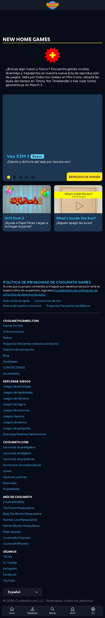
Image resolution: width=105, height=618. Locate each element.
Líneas (7, 471)
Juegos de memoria (16, 410)
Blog (6, 355)
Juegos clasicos (13, 416)
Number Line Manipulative (20, 520)
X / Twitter (10, 562)
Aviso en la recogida (16, 301)
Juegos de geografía (16, 428)
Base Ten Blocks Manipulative (22, 514)
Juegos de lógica (14, 404)
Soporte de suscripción (18, 349)
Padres (7, 337)
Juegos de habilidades (18, 392)
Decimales (10, 483)
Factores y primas (15, 477)
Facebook (9, 574)
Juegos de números (16, 398)
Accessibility (11, 373)
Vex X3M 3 (18, 156)
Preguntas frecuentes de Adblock (68, 306)
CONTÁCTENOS (14, 367)
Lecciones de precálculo (19, 459)
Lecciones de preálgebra (19, 447)
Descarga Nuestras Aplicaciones (24, 434)
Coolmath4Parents (16, 543)
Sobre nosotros (13, 331)
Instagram (10, 568)
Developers (10, 361)
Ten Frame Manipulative (18, 508)
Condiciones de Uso (48, 301)
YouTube (9, 580)
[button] (8, 177)
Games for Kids (13, 325)
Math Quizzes (12, 532)
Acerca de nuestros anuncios (22, 306)
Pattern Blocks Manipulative (21, 526)
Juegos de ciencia (15, 422)
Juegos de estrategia (17, 386)
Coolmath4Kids (13, 502)
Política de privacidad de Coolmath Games (47, 282)
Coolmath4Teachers (17, 538)
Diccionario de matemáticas (22, 465)
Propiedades (11, 489)
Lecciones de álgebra (17, 453)
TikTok (7, 556)
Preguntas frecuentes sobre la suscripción (30, 343)
